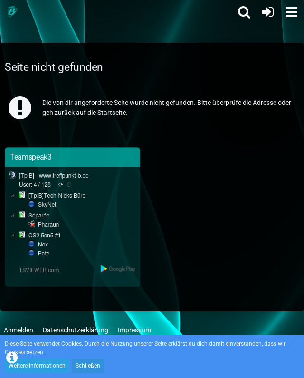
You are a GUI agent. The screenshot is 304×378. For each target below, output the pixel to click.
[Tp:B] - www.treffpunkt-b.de (54, 176)
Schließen (88, 365)
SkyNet (47, 205)
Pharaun (48, 224)
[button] (291, 11)
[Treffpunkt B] (12, 11)
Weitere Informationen (37, 365)
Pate (43, 253)
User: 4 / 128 (35, 185)
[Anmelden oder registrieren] (267, 11)
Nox (43, 244)
